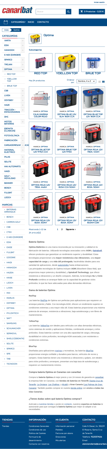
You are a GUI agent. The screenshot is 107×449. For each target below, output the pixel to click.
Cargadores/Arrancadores (14, 145)
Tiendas (5, 426)
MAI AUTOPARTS (12, 167)
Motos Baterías (9, 123)
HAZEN (9, 273)
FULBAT (8, 193)
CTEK (9, 232)
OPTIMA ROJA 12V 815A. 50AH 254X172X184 (66, 223)
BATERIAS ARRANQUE (10, 211)
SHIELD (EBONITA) (15, 339)
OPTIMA (10, 308)
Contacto (43, 22)
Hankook (9, 50)
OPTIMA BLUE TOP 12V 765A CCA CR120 (93, 116)
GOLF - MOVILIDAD (9, 177)
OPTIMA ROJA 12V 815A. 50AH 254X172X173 (93, 187)
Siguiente (71, 229)
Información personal (65, 426)
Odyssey (8, 100)
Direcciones (61, 437)
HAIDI (7, 171)
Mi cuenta (62, 420)
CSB (6, 91)
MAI (8, 293)
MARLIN (10, 298)
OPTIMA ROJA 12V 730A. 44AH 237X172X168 (93, 152)
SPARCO (10, 349)
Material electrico (9, 151)
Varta (7, 41)
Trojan (8, 65)
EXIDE (9, 247)
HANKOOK (11, 268)
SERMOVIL (11, 334)
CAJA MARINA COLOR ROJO (40, 115)
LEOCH (7, 198)
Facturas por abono (64, 433)
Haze (7, 105)
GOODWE (10, 258)
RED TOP (11, 74)
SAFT (9, 318)
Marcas (7, 205)
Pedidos (59, 430)
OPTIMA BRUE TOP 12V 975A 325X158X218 (67, 152)
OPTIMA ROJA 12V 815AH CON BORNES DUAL (93, 223)
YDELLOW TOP (12, 80)
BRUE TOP (12, 86)
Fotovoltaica (11, 136)
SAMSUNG (11, 323)
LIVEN (9, 288)
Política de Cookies (37, 433)
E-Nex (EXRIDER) (12, 55)
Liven (7, 96)
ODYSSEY (11, 303)
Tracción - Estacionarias (12, 111)
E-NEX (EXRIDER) (14, 237)
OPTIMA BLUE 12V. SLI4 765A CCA (66, 115)
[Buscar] (53, 11)
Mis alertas (61, 440)
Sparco (8, 60)
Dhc (6, 117)
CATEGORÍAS (17, 22)
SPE (8, 354)
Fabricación (10, 140)
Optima (8, 69)
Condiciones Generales (39, 426)
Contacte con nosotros (39, 444)
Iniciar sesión (99, 2)
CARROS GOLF (13, 222)
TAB (8, 359)
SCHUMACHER (13, 328)
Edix (6, 45)
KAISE (9, 278)
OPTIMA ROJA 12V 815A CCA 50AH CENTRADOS (66, 187)
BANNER (8, 183)
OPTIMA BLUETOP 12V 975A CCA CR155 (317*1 (40, 152)
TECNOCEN (11, 364)
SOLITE (7, 162)
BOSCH (7, 188)
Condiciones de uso (37, 430)
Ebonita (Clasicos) (9, 130)
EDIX (8, 242)
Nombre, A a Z (87, 81)
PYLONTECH (12, 313)
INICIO (31, 22)
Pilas (7, 157)
